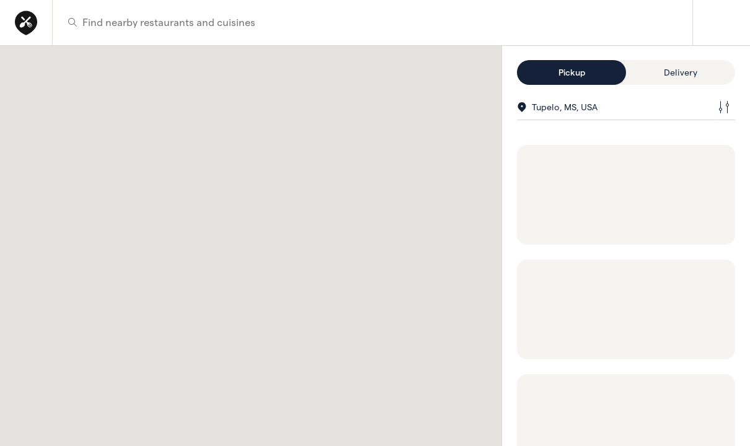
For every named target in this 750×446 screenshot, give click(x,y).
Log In (721, 22)
